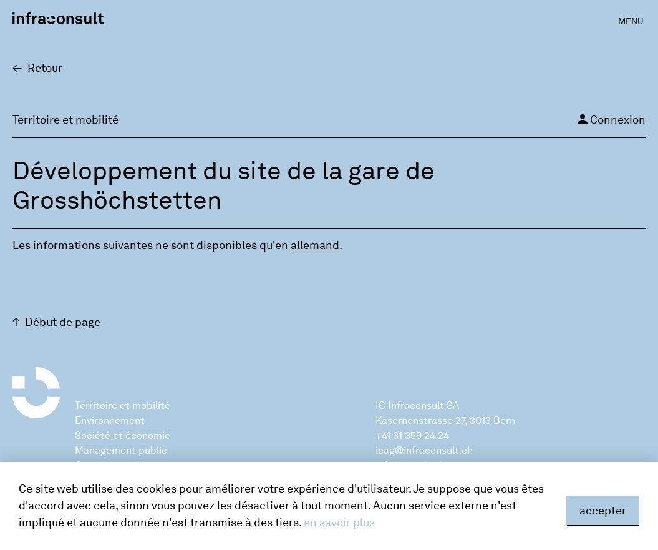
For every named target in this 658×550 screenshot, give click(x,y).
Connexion (610, 119)
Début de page (62, 322)
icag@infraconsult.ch (424, 450)
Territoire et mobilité (122, 405)
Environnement (110, 420)
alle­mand (315, 245)
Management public (121, 450)
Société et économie (122, 435)
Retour (45, 68)
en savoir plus (339, 522)
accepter (602, 511)
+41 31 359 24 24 (412, 435)
